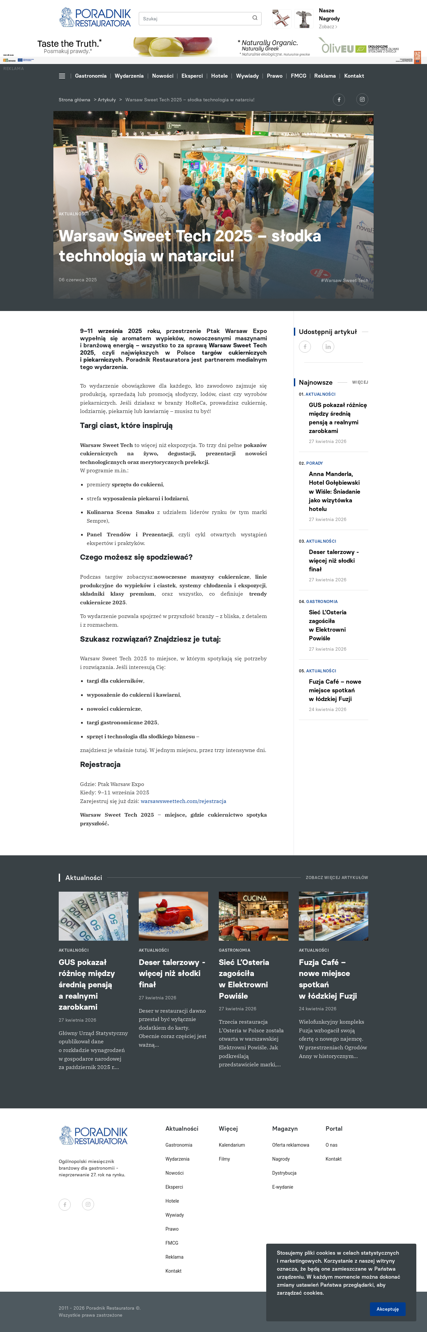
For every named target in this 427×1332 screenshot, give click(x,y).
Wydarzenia (129, 76)
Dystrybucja (284, 1173)
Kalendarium (232, 1145)
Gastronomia (91, 76)
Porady (314, 463)
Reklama (325, 76)
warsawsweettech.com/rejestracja (184, 801)
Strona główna (74, 100)
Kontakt (354, 76)
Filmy (224, 1159)
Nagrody (281, 1159)
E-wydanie (282, 1187)
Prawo (275, 76)
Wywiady (247, 76)
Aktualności (321, 394)
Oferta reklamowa (290, 1145)
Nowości (162, 76)
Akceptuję (388, 1309)
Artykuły (107, 100)
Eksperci (192, 76)
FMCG (298, 76)
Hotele (219, 76)
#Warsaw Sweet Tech (344, 280)
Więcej (360, 382)
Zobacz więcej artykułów (337, 877)
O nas (332, 1145)
